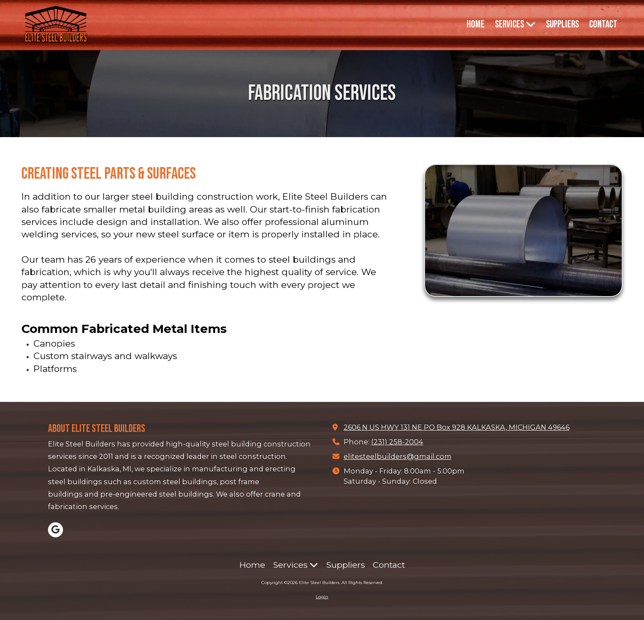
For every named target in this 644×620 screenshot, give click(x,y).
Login (322, 596)
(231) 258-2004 (397, 441)
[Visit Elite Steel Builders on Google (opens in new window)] (55, 529)
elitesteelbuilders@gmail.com (398, 456)
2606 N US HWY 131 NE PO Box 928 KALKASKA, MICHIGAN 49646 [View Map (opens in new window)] (456, 427)
